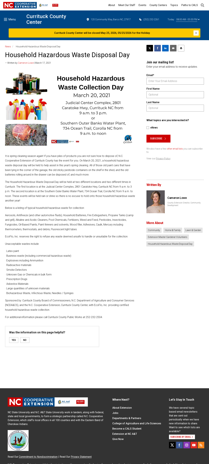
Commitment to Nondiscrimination (38, 456)
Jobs (115, 413)
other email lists (175, 148)
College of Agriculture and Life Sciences (136, 423)
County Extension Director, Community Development (184, 204)
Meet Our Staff (126, 5)
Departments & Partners (126, 418)
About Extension (122, 407)
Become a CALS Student (126, 428)
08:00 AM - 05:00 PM (188, 19)
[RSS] (201, 445)
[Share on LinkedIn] (165, 48)
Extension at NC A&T (124, 433)
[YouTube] (194, 445)
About (111, 5)
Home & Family (173, 230)
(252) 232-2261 (149, 19)
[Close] (196, 33)
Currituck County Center (46, 19)
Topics (174, 5)
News (8, 46)
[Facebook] (179, 445)
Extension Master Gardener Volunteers (167, 237)
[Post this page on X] (149, 48)
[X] (172, 445)
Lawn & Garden (193, 230)
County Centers (158, 5)
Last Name (152, 102)
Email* (150, 75)
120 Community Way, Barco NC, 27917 (108, 19)
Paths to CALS (189, 5)
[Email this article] (173, 48)
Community (154, 230)
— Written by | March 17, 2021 (28, 63)
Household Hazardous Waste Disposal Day (170, 244)
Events (142, 5)
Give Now (118, 439)
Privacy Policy (163, 158)
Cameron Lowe (26, 63)
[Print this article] (181, 48)
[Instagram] (186, 445)
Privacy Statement (81, 456)
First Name (153, 88)
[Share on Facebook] (157, 48)
